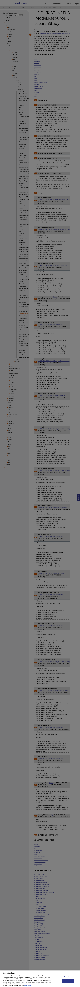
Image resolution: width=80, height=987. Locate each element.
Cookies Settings (68, 978)
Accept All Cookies (68, 982)
